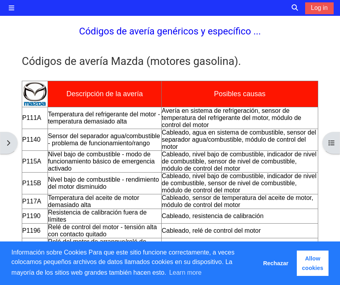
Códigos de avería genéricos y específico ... (170, 31)
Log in (319, 7)
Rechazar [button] (275, 263)
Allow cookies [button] (312, 263)
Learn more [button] (185, 272)
